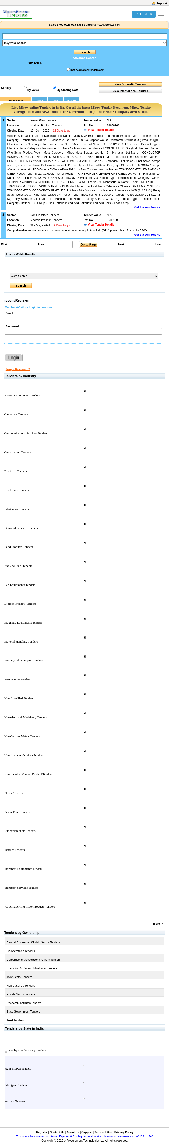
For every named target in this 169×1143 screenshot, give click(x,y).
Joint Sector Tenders (19, 977)
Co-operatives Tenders (21, 951)
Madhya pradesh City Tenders (27, 1050)
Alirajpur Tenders (16, 1085)
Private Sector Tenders (21, 994)
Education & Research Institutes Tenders (32, 968)
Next (121, 244)
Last (158, 244)
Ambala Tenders (15, 1101)
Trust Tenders (15, 1020)
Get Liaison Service (147, 207)
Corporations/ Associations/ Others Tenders (33, 959)
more (156, 923)
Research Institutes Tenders (24, 1003)
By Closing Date (67, 90)
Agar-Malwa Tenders (18, 1068)
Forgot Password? (18, 369)
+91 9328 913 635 (69, 24)
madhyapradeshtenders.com (87, 69)
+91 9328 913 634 (108, 24)
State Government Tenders (23, 1011)
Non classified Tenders (21, 985)
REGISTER (143, 14)
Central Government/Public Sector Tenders (33, 942)
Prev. (41, 244)
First (4, 244)
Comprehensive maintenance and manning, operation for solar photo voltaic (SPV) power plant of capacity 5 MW (77, 230)
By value (33, 90)
